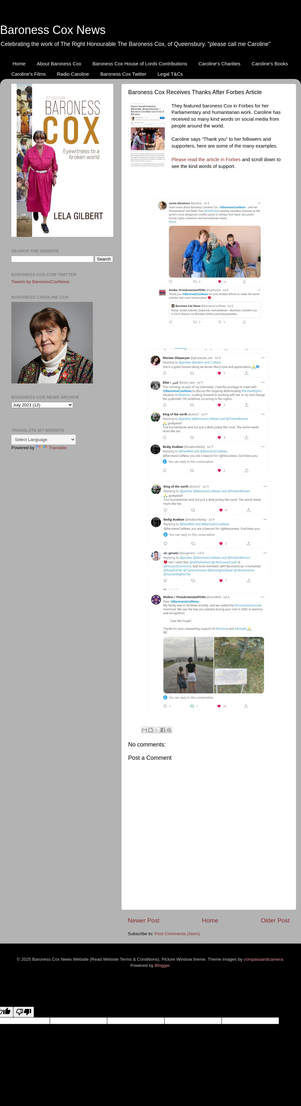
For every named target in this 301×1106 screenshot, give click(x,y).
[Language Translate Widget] (43, 440)
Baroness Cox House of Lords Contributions (140, 63)
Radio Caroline (73, 74)
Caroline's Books (270, 63)
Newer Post (144, 920)
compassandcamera (263, 959)
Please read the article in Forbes (206, 159)
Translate (51, 447)
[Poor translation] (23, 1012)
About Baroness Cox (59, 63)
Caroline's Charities (219, 63)
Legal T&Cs (170, 74)
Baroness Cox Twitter (123, 74)
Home (19, 63)
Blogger (162, 965)
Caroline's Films (28, 74)
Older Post (275, 920)
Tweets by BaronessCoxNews (40, 281)
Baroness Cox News (53, 30)
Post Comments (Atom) (177, 933)
